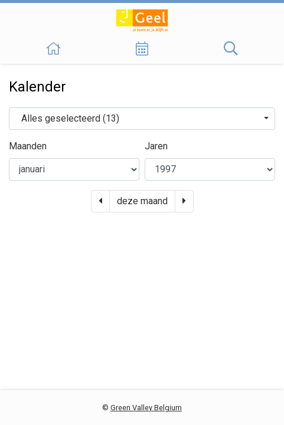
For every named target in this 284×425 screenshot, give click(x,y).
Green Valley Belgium (146, 407)
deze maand (142, 201)
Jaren (156, 146)
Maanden (28, 146)
